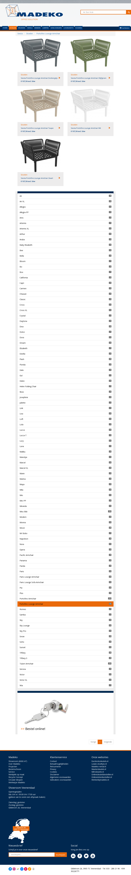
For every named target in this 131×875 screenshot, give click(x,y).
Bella (22, 256)
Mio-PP (23, 500)
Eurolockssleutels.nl (100, 761)
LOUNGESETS (68, 28)
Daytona (23, 321)
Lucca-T (23, 435)
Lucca (22, 430)
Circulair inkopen (16, 780)
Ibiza (22, 392)
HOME (5, 28)
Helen (22, 381)
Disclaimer (54, 774)
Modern (23, 517)
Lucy (22, 441)
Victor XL (23, 680)
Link (21, 408)
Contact (53, 761)
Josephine (24, 397)
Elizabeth (23, 348)
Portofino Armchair (28, 598)
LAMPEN (45, 28)
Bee (21, 250)
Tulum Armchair (26, 663)
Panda (22, 566)
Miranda (23, 506)
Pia (21, 587)
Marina (23, 479)
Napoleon (24, 539)
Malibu (22, 451)
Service (12, 772)
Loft (21, 419)
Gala (21, 370)
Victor (22, 674)
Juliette (22, 402)
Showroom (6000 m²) (18, 761)
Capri (22, 283)
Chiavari (23, 294)
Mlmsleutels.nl (98, 772)
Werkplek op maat (16, 774)
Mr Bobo (23, 533)
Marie (22, 473)
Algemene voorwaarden (60, 777)
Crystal (22, 315)
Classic (22, 299)
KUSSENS (79, 28)
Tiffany (22, 653)
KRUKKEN (21, 28)
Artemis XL (24, 228)
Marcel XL (24, 468)
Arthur (22, 234)
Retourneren (55, 766)
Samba (23, 614)
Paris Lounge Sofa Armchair (32, 582)
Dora (22, 337)
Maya (22, 484)
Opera (22, 549)
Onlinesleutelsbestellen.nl (102, 774)
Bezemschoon (15, 769)
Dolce (22, 332)
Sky (21, 620)
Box (21, 272)
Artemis (23, 223)
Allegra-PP (24, 212)
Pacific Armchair (26, 555)
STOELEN (13, 28)
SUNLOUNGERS (56, 28)
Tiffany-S (23, 658)
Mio (21, 495)
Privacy (53, 769)
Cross (22, 305)
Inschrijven (60, 854)
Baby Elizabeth (26, 245)
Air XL (22, 201)
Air (21, 196)
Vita (21, 685)
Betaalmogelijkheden (59, 764)
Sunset (22, 647)
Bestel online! (47, 713)
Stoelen (24, 74)
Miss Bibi (23, 511)
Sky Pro (23, 631)
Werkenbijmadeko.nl (100, 780)
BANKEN (37, 28)
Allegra (22, 207)
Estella (22, 353)
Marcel (22, 462)
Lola (21, 424)
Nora (22, 544)
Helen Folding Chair (28, 386)
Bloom (22, 261)
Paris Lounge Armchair (29, 577)
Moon (22, 528)
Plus (21, 593)
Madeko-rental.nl (99, 766)
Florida (22, 364)
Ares (21, 217)
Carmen (23, 288)
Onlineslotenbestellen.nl (102, 777)
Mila (21, 490)
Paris (22, 571)
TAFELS (29, 28)
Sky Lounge (25, 625)
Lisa (21, 413)
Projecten (13, 766)
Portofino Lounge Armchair (31, 604)
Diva (21, 326)
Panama (23, 560)
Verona (23, 669)
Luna (22, 446)
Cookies (53, 772)
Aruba (22, 239)
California (24, 277)
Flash (22, 359)
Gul (21, 375)
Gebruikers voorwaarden (60, 780)
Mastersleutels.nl (99, 769)
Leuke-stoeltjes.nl (99, 764)
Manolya (23, 457)
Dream (23, 343)
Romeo (23, 609)
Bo (21, 266)
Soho (22, 642)
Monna (23, 522)
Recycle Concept (16, 777)
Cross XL (23, 310)
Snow (22, 636)
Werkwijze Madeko (17, 782)
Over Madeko (14, 764)
